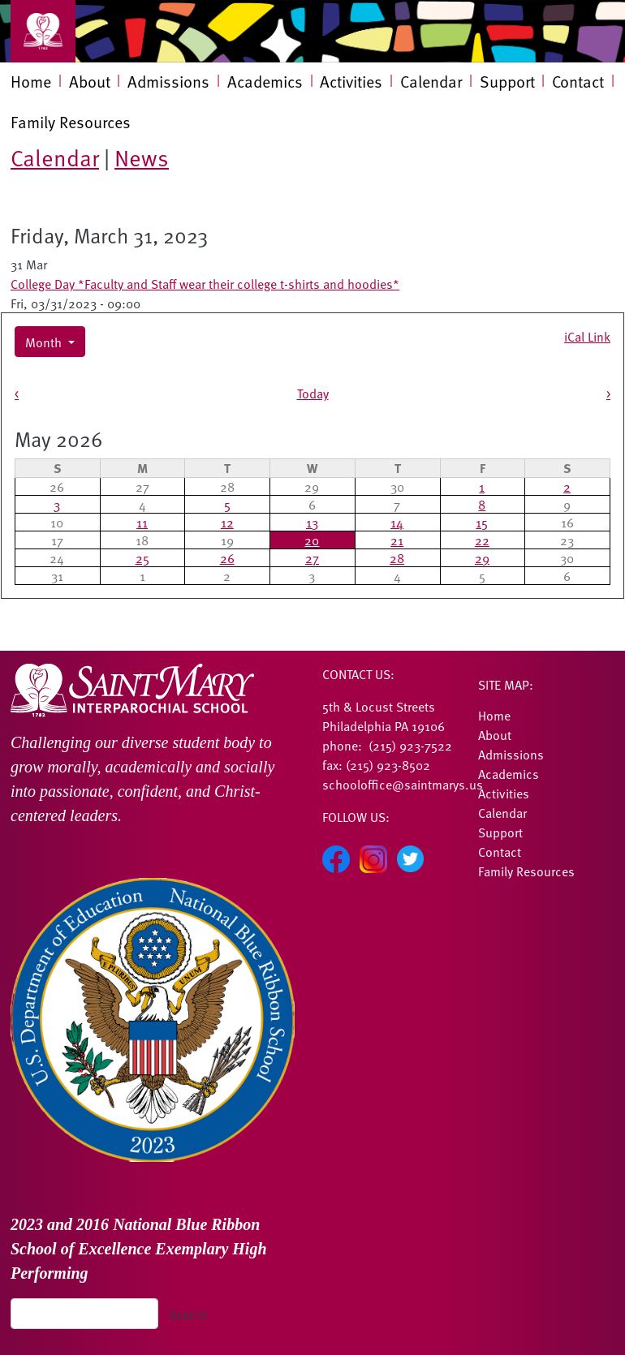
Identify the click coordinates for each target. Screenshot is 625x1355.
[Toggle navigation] (43, 31)
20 (311, 539)
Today (313, 393)
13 (312, 522)
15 (482, 522)
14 (396, 522)
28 (397, 557)
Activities (351, 81)
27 (312, 557)
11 (142, 522)
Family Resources (71, 121)
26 (227, 557)
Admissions (168, 81)
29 (482, 557)
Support (507, 81)
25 (142, 557)
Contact (578, 81)
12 (227, 522)
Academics (265, 81)
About (89, 81)
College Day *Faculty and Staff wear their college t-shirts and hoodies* (205, 283)
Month (45, 342)
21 (396, 539)
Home (31, 81)
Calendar (431, 81)
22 (482, 539)
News (141, 157)
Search (188, 1314)
